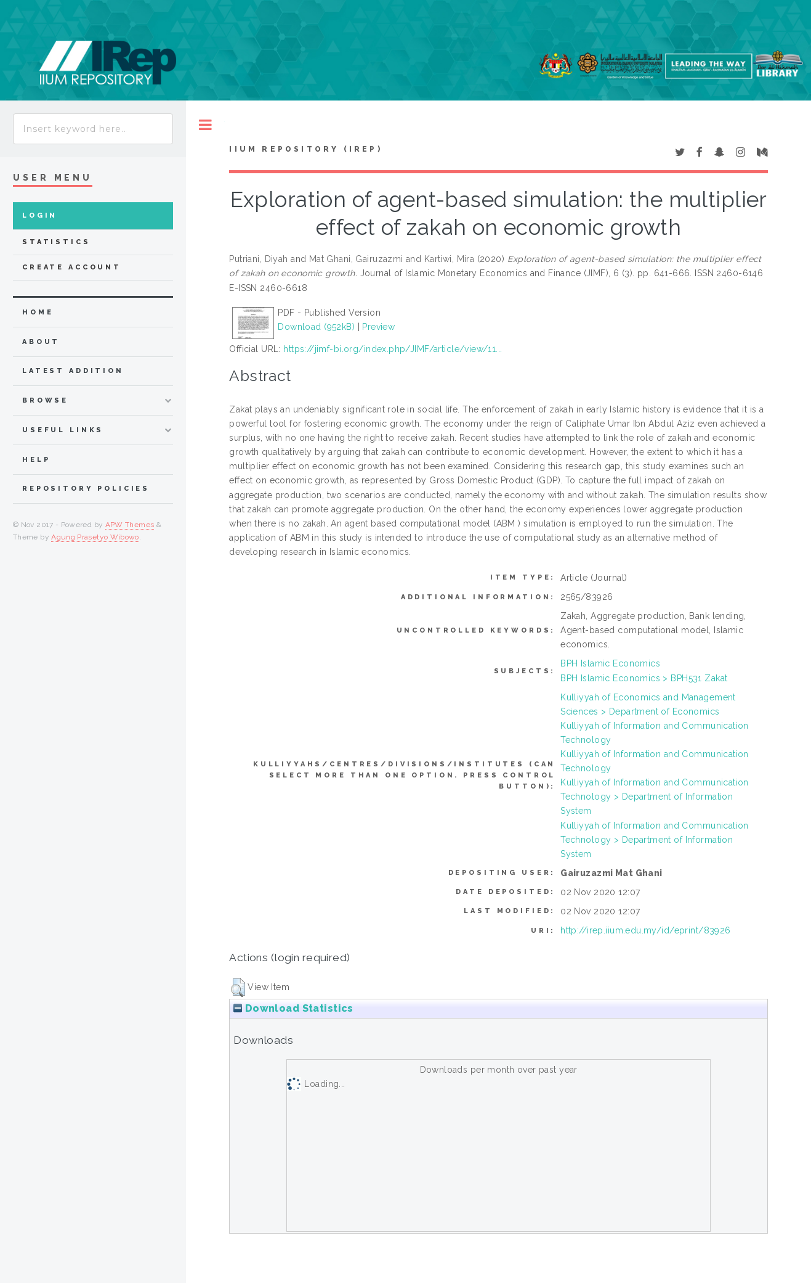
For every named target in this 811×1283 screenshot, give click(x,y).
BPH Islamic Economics (610, 663)
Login (39, 215)
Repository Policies (86, 489)
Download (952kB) (316, 327)
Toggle (205, 124)
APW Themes (130, 524)
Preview (378, 327)
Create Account (71, 267)
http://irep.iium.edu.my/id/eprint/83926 (645, 930)
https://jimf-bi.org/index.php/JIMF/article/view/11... (392, 349)
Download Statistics (293, 1008)
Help (36, 460)
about (41, 342)
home (37, 312)
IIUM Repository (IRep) (305, 149)
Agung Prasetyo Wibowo (95, 537)
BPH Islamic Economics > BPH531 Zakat (643, 678)
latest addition (73, 371)
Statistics (56, 242)
